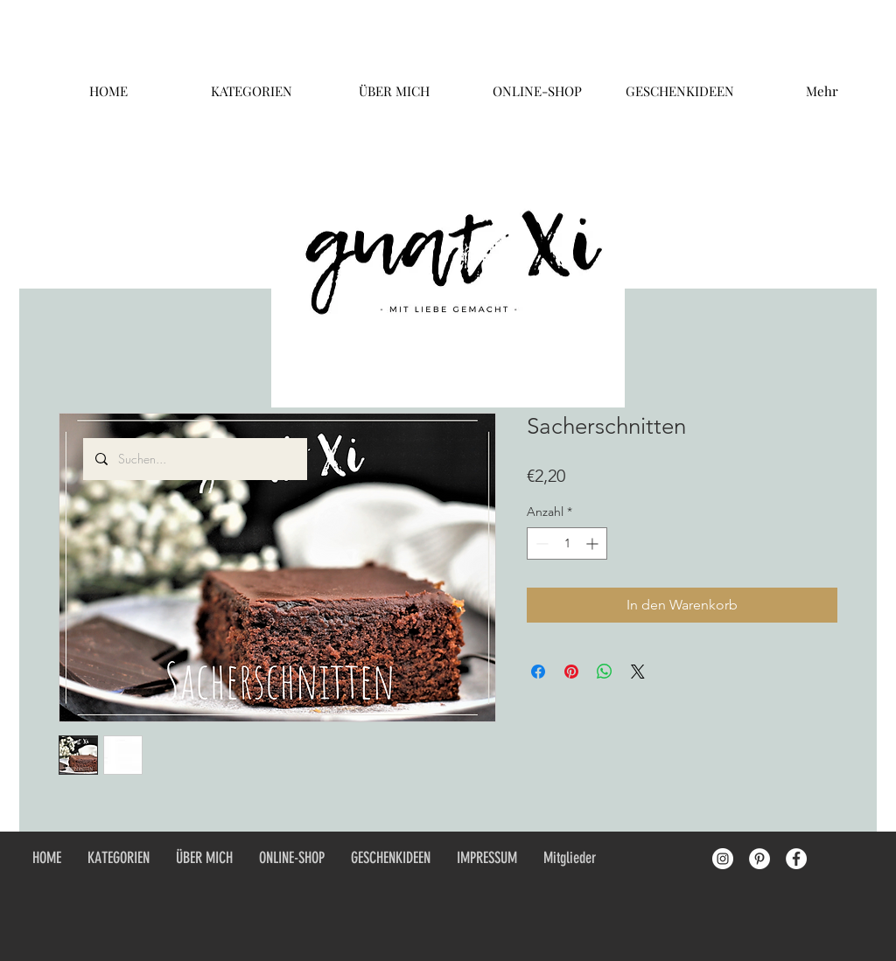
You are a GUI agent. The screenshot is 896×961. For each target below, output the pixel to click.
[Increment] (594, 543)
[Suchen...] (194, 459)
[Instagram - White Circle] (722, 858)
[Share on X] (637, 671)
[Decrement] (540, 543)
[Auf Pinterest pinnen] (571, 671)
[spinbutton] (567, 543)
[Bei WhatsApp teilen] (604, 671)
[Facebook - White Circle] (796, 858)
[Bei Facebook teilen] (538, 671)
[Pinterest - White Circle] (759, 858)
